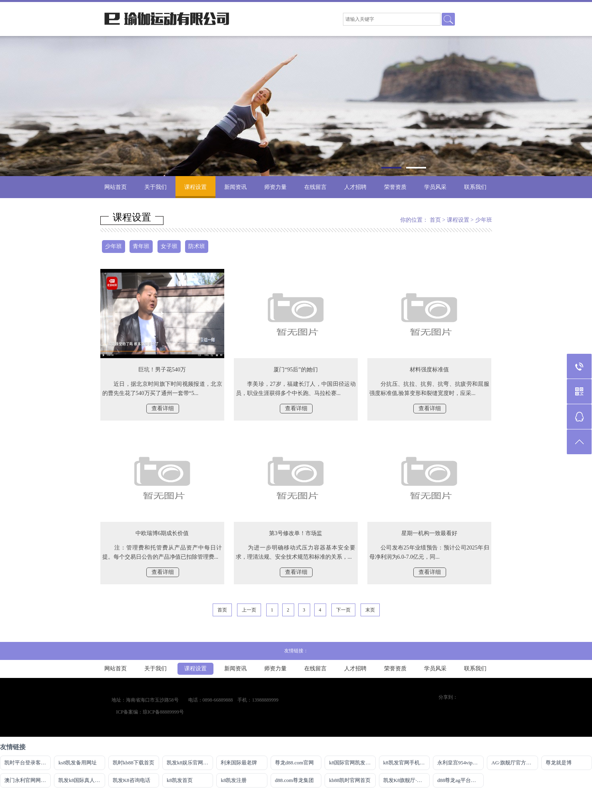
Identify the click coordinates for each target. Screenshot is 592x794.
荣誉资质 (395, 187)
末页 (370, 610)
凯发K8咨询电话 (131, 780)
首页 (435, 220)
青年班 (141, 246)
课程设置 (195, 187)
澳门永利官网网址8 (26, 780)
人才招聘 (355, 187)
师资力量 (275, 187)
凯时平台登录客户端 (27, 763)
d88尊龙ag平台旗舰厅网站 (460, 780)
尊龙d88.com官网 (294, 763)
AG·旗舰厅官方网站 (513, 763)
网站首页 (115, 187)
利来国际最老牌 (239, 763)
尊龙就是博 (559, 763)
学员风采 (435, 187)
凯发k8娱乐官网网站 (190, 763)
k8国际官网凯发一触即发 (352, 763)
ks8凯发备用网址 (77, 763)
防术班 (196, 246)
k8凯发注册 (234, 780)
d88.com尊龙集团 (294, 780)
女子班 (169, 246)
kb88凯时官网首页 (350, 780)
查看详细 (162, 408)
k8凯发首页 (180, 780)
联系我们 (475, 187)
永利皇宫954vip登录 (460, 763)
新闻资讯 (235, 187)
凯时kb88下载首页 (133, 763)
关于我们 (155, 187)
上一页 (249, 610)
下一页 (343, 610)
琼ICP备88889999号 (163, 712)
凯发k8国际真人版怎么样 (81, 780)
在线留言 (315, 187)
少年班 (483, 220)
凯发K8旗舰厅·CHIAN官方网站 (406, 780)
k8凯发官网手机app (405, 763)
